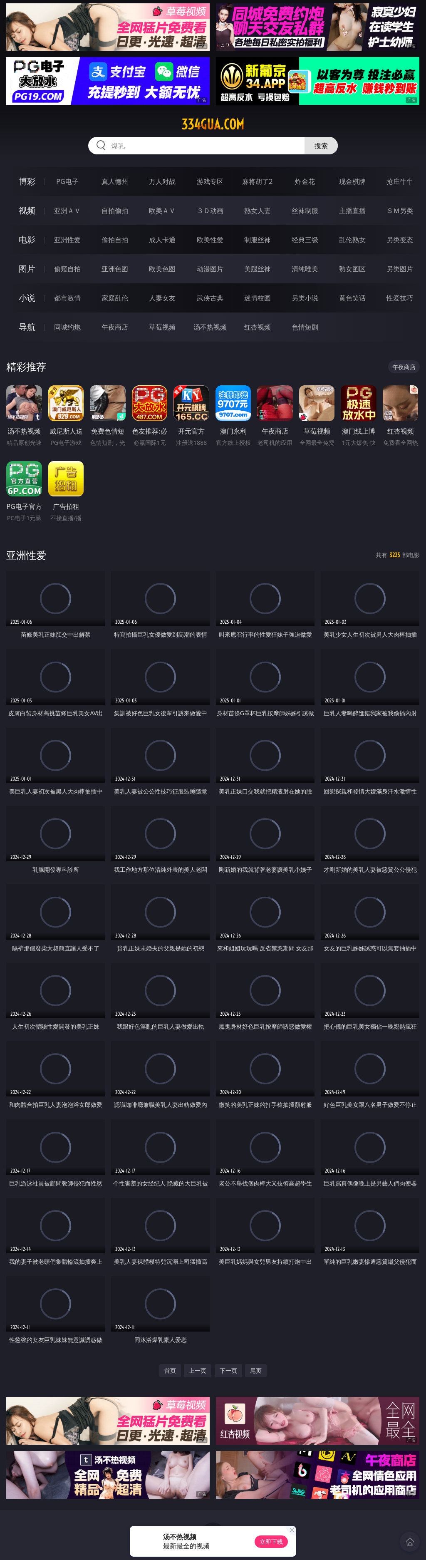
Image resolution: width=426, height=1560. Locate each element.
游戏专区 (210, 181)
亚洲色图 (115, 268)
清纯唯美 (305, 268)
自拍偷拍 (115, 210)
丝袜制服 (305, 210)
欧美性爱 (210, 239)
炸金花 (305, 181)
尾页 (256, 1370)
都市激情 (67, 298)
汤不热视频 (210, 327)
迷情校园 (257, 298)
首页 (170, 1370)
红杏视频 (257, 327)
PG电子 (67, 181)
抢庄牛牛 (399, 181)
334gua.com (212, 124)
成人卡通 (162, 239)
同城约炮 (67, 327)
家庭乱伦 (115, 298)
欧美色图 (162, 268)
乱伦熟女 (352, 239)
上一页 (197, 1370)
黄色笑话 (352, 298)
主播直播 (352, 210)
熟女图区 (352, 268)
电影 (27, 239)
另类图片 (399, 268)
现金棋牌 (352, 181)
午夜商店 (115, 327)
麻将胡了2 (257, 181)
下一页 (228, 1370)
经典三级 (305, 239)
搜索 (321, 145)
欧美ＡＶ (162, 210)
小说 (27, 297)
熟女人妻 (257, 210)
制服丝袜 (257, 239)
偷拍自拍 (115, 239)
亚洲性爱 (67, 239)
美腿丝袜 (257, 268)
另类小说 (305, 298)
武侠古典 (210, 298)
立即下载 (271, 1541)
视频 (27, 210)
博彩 (27, 181)
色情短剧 (305, 327)
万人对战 (162, 181)
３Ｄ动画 (210, 210)
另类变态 (399, 239)
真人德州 (115, 181)
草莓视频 (162, 327)
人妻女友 (162, 298)
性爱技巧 (399, 298)
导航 (27, 326)
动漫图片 (210, 268)
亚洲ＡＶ (67, 210)
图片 (27, 268)
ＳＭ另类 (399, 210)
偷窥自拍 (67, 268)
